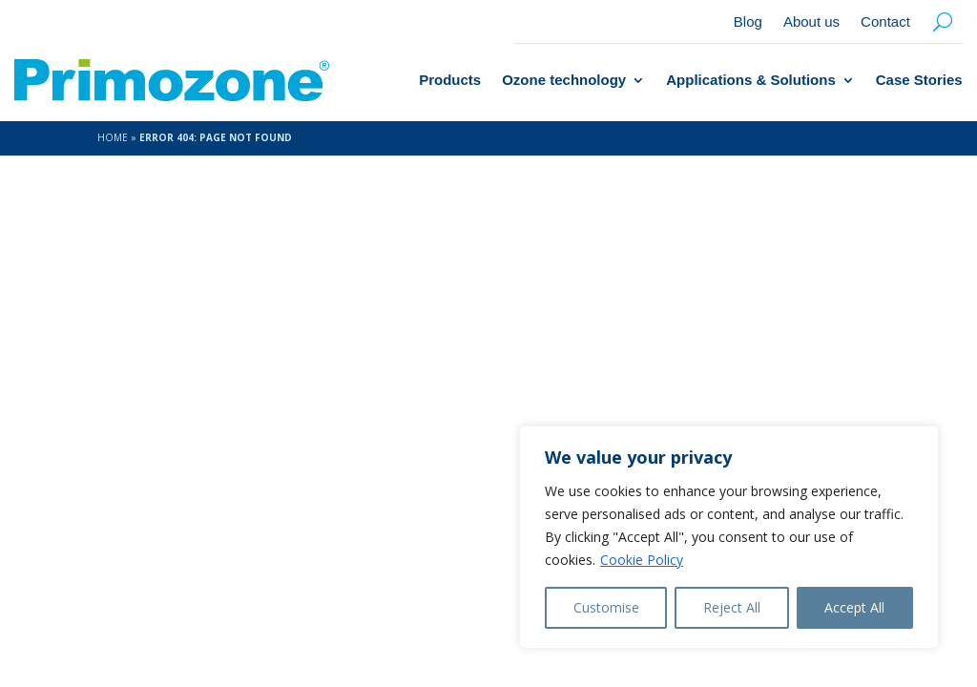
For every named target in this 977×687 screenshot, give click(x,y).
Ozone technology (564, 80)
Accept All (854, 607)
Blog (748, 22)
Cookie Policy (641, 560)
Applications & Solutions (751, 80)
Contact (885, 22)
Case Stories (919, 80)
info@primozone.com (792, 407)
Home (112, 137)
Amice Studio (396, 604)
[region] (729, 537)
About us (811, 22)
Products (450, 80)
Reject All (731, 607)
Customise (606, 607)
